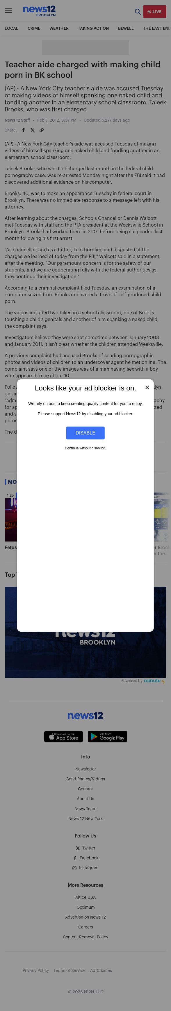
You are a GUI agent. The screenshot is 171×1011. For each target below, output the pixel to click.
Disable (85, 432)
